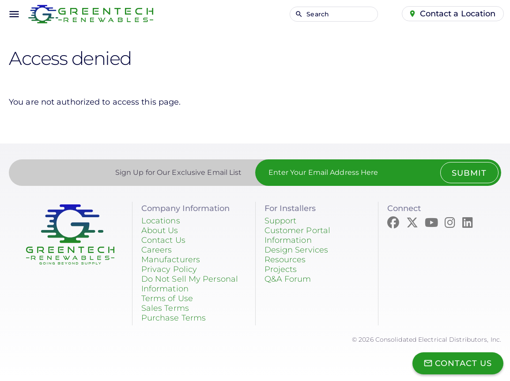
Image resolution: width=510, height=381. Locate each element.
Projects (280, 269)
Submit (469, 173)
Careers (156, 250)
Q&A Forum (287, 279)
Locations (160, 221)
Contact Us (163, 240)
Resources (285, 259)
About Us (159, 230)
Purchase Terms (173, 318)
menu (14, 14)
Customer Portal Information (297, 235)
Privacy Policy (169, 269)
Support (280, 221)
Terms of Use (167, 298)
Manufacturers (170, 259)
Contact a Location (458, 14)
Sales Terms (165, 308)
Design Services (296, 250)
